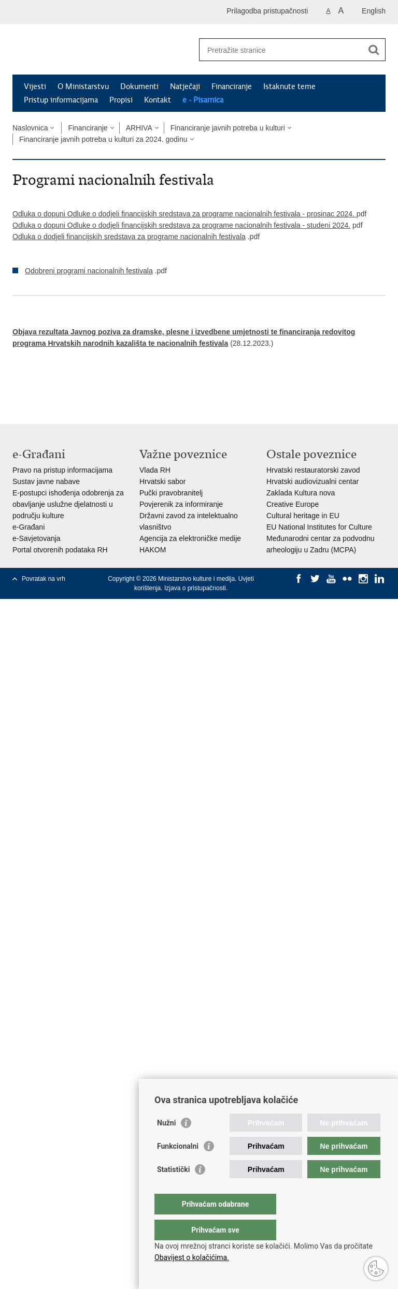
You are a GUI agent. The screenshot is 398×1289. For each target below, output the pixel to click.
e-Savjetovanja (36, 538)
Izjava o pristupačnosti (195, 588)
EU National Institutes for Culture (319, 527)
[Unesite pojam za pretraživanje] (281, 49)
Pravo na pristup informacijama (62, 470)
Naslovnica (30, 128)
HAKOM (152, 550)
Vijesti (35, 86)
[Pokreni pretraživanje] (373, 49)
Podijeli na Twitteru (62, 387)
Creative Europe (292, 504)
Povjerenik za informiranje (181, 504)
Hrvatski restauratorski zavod (313, 470)
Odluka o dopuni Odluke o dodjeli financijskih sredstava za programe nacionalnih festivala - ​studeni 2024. (181, 225)
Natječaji (185, 86)
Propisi (121, 100)
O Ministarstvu (83, 86)
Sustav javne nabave (46, 481)
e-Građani (28, 527)
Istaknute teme (289, 86)
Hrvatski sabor (162, 481)
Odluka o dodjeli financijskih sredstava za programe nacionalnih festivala (129, 236)
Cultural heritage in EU (302, 515)
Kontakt (157, 100)
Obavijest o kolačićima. (191, 1257)
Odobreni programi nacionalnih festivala (89, 271)
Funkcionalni (177, 1167)
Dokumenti (139, 86)
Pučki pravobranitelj (171, 493)
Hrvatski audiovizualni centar (312, 481)
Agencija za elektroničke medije (190, 538)
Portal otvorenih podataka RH (60, 550)
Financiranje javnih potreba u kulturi (227, 128)
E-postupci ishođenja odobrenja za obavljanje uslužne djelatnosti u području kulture (68, 504)
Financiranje (231, 86)
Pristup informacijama (61, 100)
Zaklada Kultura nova (300, 493)
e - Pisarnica (202, 100)
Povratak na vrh (43, 578)
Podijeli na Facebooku (40, 387)
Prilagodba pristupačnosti (267, 11)
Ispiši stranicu (17, 387)
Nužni (166, 1143)
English (374, 11)
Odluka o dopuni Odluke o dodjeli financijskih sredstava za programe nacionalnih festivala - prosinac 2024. (184, 214)
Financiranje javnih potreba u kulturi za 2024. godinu (103, 139)
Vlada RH (154, 470)
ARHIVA (139, 128)
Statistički (173, 1190)
